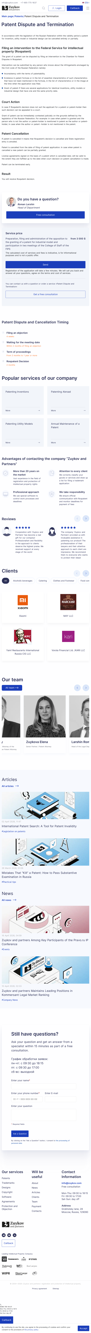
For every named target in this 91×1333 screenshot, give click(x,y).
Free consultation (45, 214)
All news (6, 900)
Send (45, 264)
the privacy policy (31, 1330)
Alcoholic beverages (22, 581)
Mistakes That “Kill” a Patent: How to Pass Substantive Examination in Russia (39, 875)
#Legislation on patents (13, 831)
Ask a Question (20, 1133)
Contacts (36, 1211)
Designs (6, 1187)
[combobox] (15, 1099)
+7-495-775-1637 (29, 2)
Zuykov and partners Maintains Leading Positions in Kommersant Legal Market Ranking (37, 993)
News (35, 1187)
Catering (43, 581)
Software (6, 1196)
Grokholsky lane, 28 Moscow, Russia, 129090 (75, 1210)
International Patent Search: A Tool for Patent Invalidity (39, 826)
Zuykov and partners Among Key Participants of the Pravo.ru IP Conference (45, 942)
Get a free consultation (45, 294)
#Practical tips (9, 882)
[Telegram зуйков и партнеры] (4, 1235)
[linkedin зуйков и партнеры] (14, 1235)
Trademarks (8, 1182)
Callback (75, 8)
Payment (36, 1206)
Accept (83, 1328)
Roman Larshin (26, 204)
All (5, 581)
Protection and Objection (10, 1207)
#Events (6, 949)
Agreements (8, 1201)
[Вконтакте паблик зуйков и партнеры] (9, 1235)
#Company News (10, 1000)
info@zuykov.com (10, 2)
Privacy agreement (39, 1289)
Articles (36, 1192)
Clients (35, 1197)
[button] (86, 518)
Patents (6, 1178)
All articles (8, 786)
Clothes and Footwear (63, 581)
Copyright (7, 1192)
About (35, 1183)
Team (35, 1201)
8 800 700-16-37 (6, 1307)
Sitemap (56, 1289)
